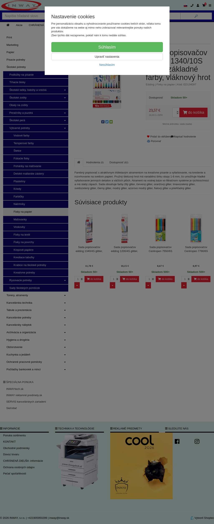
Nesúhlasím (107, 64)
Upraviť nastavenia (107, 56)
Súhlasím (107, 47)
